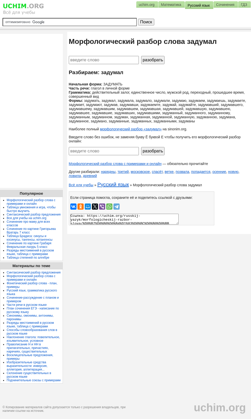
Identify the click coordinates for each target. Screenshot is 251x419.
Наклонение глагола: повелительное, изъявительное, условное (33, 339)
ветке (169, 172)
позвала (182, 172)
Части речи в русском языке (27, 305)
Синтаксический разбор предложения (34, 214)
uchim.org (220, 408)
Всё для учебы (81, 185)
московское (140, 172)
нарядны (108, 172)
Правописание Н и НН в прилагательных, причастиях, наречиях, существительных (28, 348)
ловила (75, 176)
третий (123, 172)
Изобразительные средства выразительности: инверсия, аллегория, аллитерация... (27, 365)
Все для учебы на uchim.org (26, 218)
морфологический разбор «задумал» (131, 129)
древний (90, 176)
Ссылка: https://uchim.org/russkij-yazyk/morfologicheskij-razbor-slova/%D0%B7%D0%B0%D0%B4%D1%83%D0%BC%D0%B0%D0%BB (124, 219)
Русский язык (113, 184)
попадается (200, 172)
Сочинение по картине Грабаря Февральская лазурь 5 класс (29, 245)
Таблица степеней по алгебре (28, 257)
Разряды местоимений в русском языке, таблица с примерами (30, 252)
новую (233, 172)
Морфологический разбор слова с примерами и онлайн (115, 164)
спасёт (157, 172)
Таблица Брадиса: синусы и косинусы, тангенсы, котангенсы (29, 237)
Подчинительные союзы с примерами (34, 380)
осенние (219, 172)
